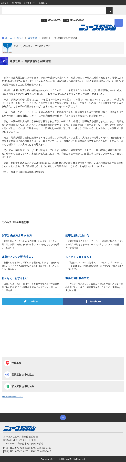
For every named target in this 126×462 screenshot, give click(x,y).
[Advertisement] (63, 190)
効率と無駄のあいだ (77, 235)
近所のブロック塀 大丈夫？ (18, 256)
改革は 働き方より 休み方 (17, 235)
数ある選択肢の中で (77, 278)
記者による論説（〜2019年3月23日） (33, 46)
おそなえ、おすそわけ (15, 278)
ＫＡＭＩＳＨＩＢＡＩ (78, 256)
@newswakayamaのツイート (12, 397)
